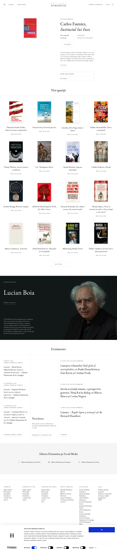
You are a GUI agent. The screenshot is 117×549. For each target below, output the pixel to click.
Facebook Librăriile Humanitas (84, 515)
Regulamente (102, 498)
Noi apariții (7, 492)
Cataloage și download (66, 500)
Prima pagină (21, 4)
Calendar (63, 434)
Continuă (63, 65)
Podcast (62, 492)
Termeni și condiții (103, 496)
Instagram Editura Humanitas (84, 495)
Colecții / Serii (8, 498)
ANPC (100, 500)
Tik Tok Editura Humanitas (84, 499)
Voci (42, 502)
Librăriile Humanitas (96, 4)
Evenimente (7, 496)
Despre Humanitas (65, 498)
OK (102, 527)
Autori (6, 500)
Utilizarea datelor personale (103, 491)
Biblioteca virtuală (65, 494)
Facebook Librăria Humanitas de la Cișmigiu (86, 519)
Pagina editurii (8, 490)
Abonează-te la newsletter (41, 435)
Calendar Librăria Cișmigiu (13, 434)
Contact (62, 502)
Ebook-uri (63, 496)
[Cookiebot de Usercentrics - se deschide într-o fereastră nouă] (12, 545)
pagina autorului (10, 302)
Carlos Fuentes (72, 24)
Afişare (91, 545)
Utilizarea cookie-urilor (105, 494)
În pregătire (7, 494)
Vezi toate (58, 264)
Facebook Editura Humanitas (84, 491)
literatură (80, 35)
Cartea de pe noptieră (85, 38)
